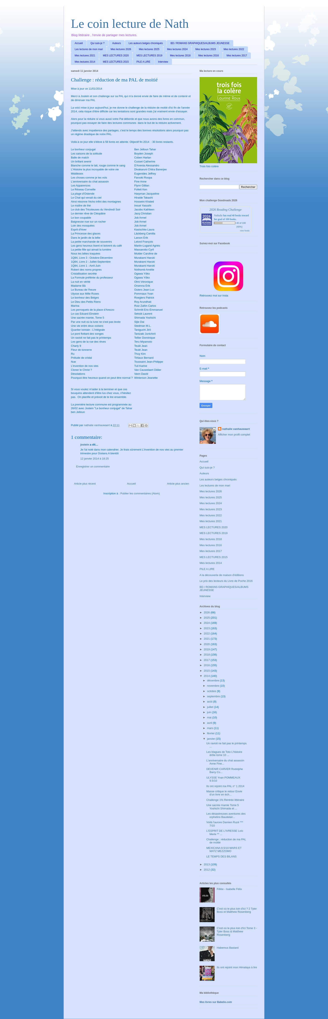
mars (210, 728)
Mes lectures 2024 (177, 49)
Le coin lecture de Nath (130, 23)
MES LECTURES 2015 (116, 61)
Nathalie (218, 215)
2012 (207, 869)
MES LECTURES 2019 (149, 55)
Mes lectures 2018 (180, 55)
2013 (207, 864)
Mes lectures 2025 (149, 49)
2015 (207, 670)
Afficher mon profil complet (234, 434)
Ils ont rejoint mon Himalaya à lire (237, 967)
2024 (207, 622)
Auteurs (116, 43)
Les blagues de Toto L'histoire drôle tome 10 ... (224, 753)
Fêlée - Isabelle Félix (229, 889)
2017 (207, 660)
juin (209, 712)
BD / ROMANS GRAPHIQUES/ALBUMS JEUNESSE (199, 43)
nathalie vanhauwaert (236, 428)
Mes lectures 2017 (237, 55)
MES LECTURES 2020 (116, 55)
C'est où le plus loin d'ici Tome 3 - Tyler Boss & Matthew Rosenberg (237, 931)
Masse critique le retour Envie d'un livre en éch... (224, 793)
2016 (207, 665)
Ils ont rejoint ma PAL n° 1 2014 (225, 786)
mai (209, 717)
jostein (84, 444)
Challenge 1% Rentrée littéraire (225, 799)
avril (210, 722)
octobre (212, 691)
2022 (207, 633)
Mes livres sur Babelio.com (216, 1002)
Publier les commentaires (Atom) (140, 493)
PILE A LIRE (143, 61)
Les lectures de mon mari (89, 49)
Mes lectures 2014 (85, 61)
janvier (211, 738)
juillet (210, 707)
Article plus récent (85, 483)
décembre (213, 680)
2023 (207, 628)
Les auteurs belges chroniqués (146, 43)
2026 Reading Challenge (225, 209)
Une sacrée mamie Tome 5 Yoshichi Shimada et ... (222, 807)
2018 (207, 654)
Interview (163, 61)
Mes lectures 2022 (234, 49)
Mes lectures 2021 (85, 55)
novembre (213, 685)
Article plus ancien (178, 483)
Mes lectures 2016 (208, 55)
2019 (207, 649)
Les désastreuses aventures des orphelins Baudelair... (225, 815)
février (211, 733)
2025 (207, 617)
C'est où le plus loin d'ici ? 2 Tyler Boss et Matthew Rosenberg (237, 910)
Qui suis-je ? (98, 43)
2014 (207, 675)
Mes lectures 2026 (121, 49)
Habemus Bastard (227, 947)
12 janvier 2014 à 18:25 (94, 458)
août (210, 701)
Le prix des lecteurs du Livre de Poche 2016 (226, 580)
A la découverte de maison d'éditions (222, 575)
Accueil (79, 43)
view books (245, 230)
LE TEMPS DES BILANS (221, 856)
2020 (207, 644)
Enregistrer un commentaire (93, 466)
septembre (214, 696)
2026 (207, 612)
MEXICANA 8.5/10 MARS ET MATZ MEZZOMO (223, 849)
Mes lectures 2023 (205, 49)
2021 (207, 638)
